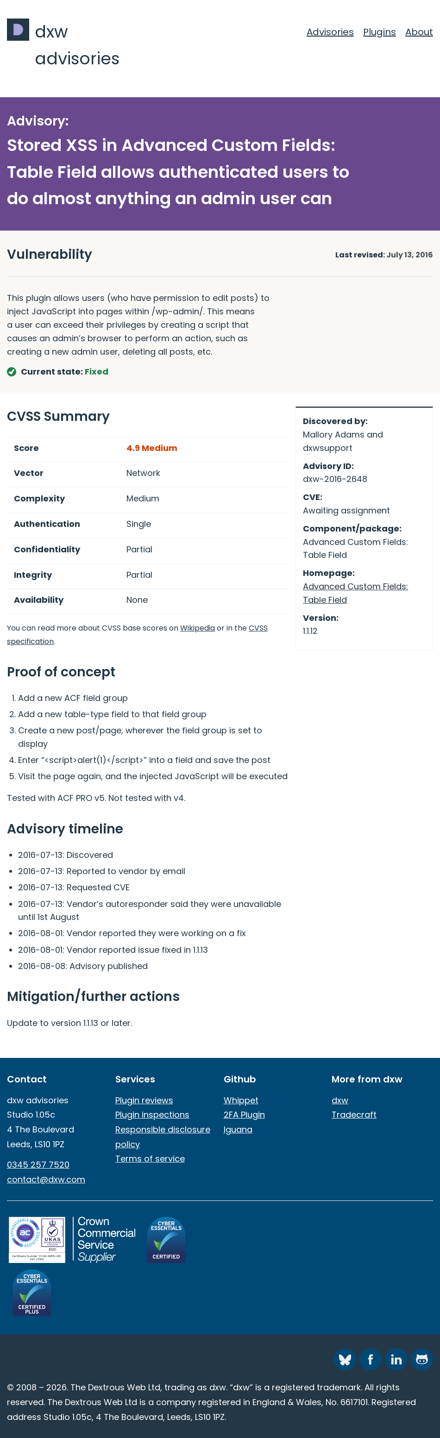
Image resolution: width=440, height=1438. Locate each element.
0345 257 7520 (38, 1164)
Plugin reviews (144, 1100)
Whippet (241, 1100)
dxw (340, 1100)
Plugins (379, 31)
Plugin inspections (152, 1114)
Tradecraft (354, 1114)
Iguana (238, 1129)
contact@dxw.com (46, 1179)
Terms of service (150, 1158)
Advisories (330, 31)
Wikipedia (197, 628)
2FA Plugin (244, 1114)
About (419, 31)
